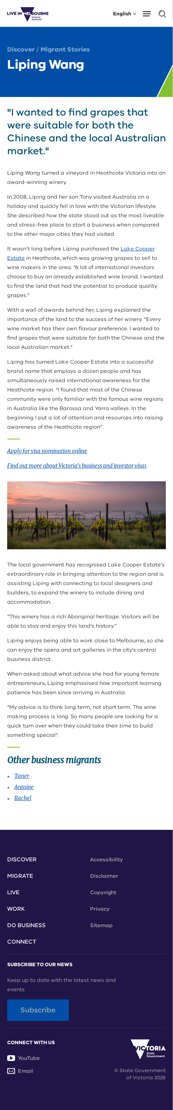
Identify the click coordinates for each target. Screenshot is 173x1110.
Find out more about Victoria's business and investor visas (76, 465)
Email (20, 1071)
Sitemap (101, 925)
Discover (21, 49)
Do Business (26, 925)
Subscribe (38, 1010)
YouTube (23, 1058)
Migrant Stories (65, 49)
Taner (21, 776)
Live (13, 892)
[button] (149, 13)
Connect (21, 942)
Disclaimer (104, 876)
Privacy (100, 908)
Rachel (22, 798)
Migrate (20, 876)
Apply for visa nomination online (47, 451)
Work (16, 909)
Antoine (24, 787)
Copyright (103, 892)
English (124, 13)
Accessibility (106, 859)
